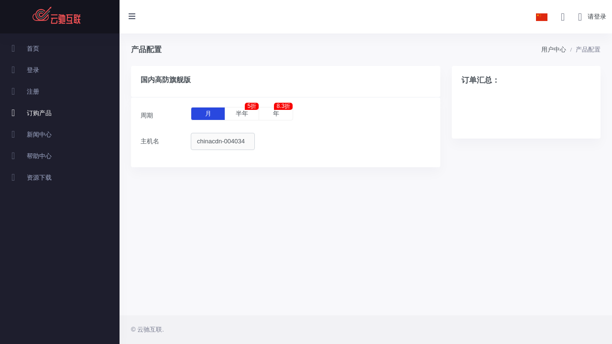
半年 (247, 112)
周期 (147, 115)
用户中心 (553, 49)
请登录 (597, 16)
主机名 (150, 141)
